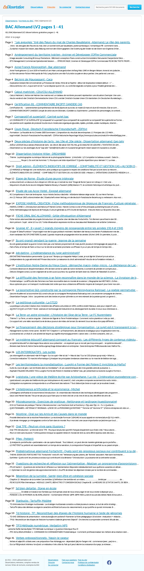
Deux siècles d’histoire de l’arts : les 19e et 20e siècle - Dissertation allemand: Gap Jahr (69, 141)
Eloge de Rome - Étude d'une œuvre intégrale (45, 178)
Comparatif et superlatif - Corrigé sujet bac (41, 116)
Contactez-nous (82, 7)
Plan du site (82, 560)
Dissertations (37, 7)
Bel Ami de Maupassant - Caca (33, 79)
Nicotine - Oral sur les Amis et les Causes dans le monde (51, 414)
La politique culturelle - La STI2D (37, 302)
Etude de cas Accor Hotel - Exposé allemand (43, 191)
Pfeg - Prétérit (24, 439)
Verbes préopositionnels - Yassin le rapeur (42, 538)
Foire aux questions (69, 560)
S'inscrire (51, 7)
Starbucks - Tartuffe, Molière (33, 501)
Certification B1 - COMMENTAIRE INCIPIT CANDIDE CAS (48, 104)
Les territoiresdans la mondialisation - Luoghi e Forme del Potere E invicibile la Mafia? (71, 364)
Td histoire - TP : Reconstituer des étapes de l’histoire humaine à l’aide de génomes (69, 513)
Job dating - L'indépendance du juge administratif (48, 253)
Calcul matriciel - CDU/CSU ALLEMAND (38, 92)
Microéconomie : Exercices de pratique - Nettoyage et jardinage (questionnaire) (66, 401)
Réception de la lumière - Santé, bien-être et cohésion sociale (54, 476)
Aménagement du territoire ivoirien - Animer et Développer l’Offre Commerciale (65, 54)
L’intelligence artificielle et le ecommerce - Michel (48, 389)
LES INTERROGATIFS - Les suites (36, 352)
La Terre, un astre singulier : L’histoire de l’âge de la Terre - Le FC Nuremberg (64, 315)
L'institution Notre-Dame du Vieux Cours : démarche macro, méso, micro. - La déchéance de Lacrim (78, 265)
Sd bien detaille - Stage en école (36, 488)
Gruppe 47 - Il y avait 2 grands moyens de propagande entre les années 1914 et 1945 (69, 228)
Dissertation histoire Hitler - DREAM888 (41, 154)
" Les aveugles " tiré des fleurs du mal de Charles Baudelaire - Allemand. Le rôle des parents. (72, 42)
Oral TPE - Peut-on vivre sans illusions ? (40, 426)
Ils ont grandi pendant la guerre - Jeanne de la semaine (51, 240)
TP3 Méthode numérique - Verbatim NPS (42, 525)
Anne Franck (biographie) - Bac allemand (40, 67)
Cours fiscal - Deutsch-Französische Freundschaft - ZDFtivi (50, 129)
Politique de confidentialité (88, 562)
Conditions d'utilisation (86, 565)
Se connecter (65, 7)
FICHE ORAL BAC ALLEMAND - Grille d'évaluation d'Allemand (53, 216)
